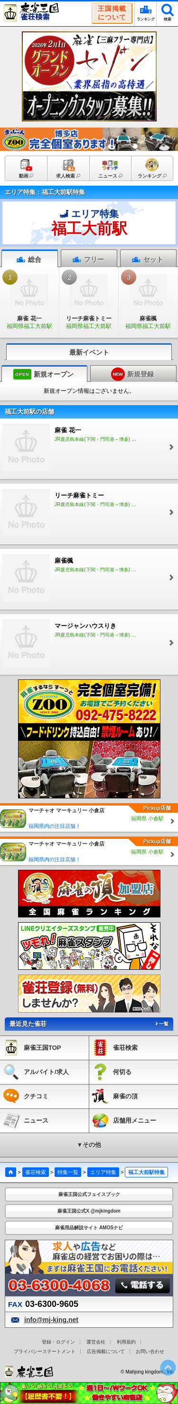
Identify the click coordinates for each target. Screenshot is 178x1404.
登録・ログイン (58, 1341)
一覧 (161, 1023)
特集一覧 (67, 1172)
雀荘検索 (35, 1172)
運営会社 (95, 1341)
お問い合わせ (150, 1351)
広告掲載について (106, 1351)
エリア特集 (103, 1172)
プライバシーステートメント (44, 1351)
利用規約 (126, 1341)
